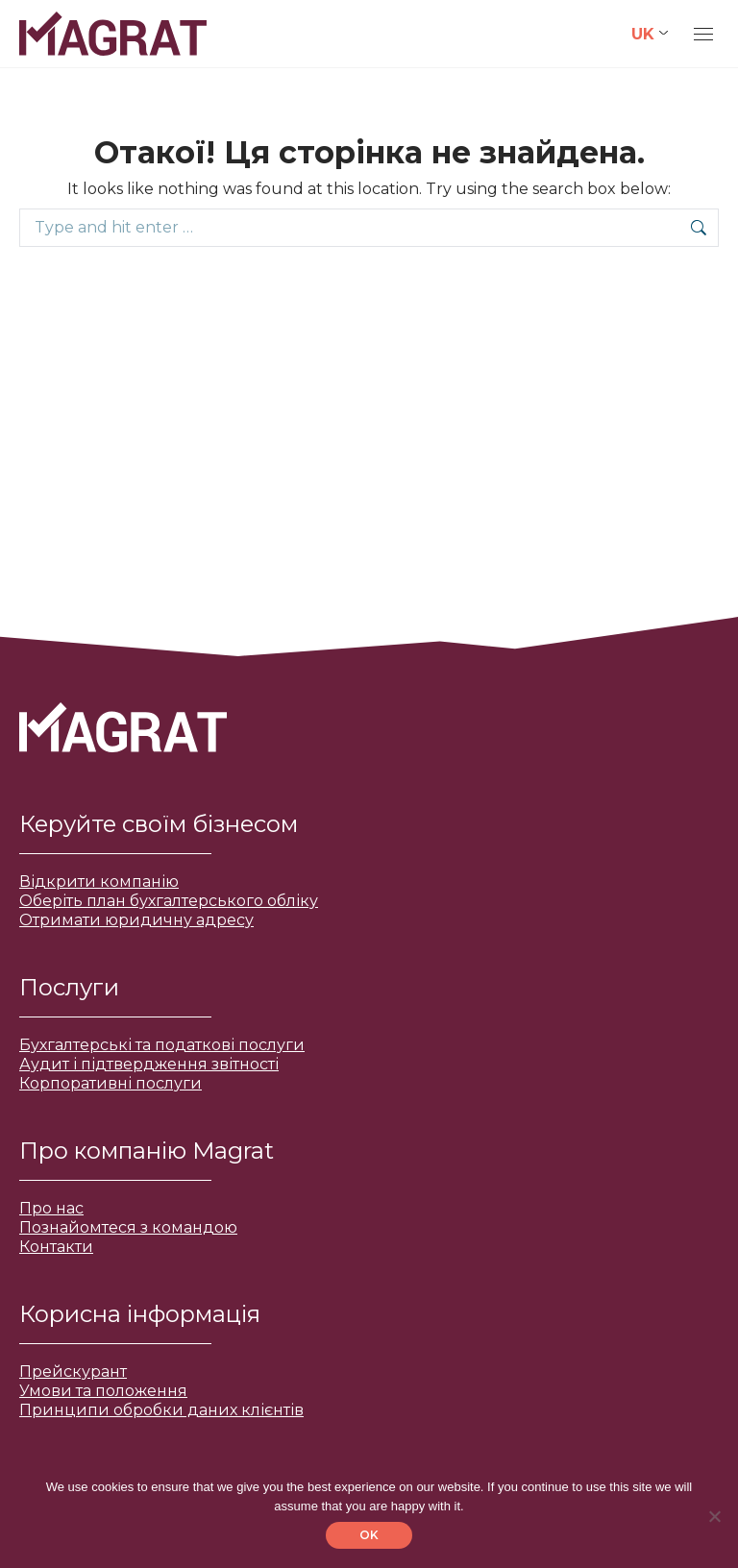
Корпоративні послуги (110, 1083)
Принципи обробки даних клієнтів (161, 1410)
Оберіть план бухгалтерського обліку (168, 901)
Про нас (51, 1208)
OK (369, 1535)
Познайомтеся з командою (128, 1227)
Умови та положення (103, 1391)
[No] (714, 1516)
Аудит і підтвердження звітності (149, 1064)
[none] (649, 34)
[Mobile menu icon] (703, 34)
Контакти (56, 1246)
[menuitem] (649, 34)
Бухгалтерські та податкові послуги (162, 1045)
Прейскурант (73, 1371)
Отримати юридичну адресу (136, 920)
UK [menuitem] (642, 33)
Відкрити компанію (99, 881)
